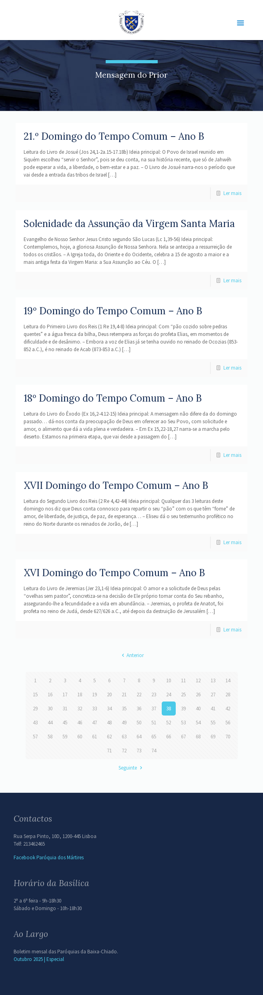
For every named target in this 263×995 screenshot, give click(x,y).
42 (227, 708)
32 (79, 708)
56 (227, 722)
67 (183, 736)
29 (35, 708)
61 (94, 736)
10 (168, 680)
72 (124, 750)
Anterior (131, 655)
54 (198, 722)
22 (139, 694)
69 (213, 736)
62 (109, 736)
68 (198, 736)
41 (213, 708)
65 (153, 736)
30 (50, 708)
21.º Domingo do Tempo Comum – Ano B (114, 136)
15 (35, 694)
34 (109, 708)
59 (64, 736)
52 (168, 722)
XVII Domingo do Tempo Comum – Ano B (116, 485)
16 (50, 694)
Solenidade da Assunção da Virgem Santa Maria (129, 223)
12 (198, 680)
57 (35, 736)
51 (153, 722)
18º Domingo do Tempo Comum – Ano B (113, 398)
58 (50, 736)
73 (139, 750)
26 (198, 694)
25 (183, 694)
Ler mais (232, 193)
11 (183, 680)
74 (153, 750)
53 (183, 722)
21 (124, 694)
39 (183, 708)
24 (168, 694)
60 (79, 736)
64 (139, 736)
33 (94, 708)
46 (79, 722)
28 (227, 694)
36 (139, 708)
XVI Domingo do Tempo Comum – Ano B (114, 573)
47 (94, 722)
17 (64, 694)
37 (153, 708)
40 (198, 708)
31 (64, 708)
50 (139, 722)
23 (153, 694)
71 (109, 750)
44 (50, 722)
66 (168, 736)
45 (64, 722)
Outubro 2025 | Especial (39, 959)
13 (213, 680)
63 (124, 736)
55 (213, 722)
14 (227, 680)
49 (124, 722)
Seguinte (131, 767)
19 (94, 694)
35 (124, 708)
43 (35, 722)
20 (109, 694)
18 (79, 694)
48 (109, 722)
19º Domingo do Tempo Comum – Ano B (113, 311)
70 (227, 736)
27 (213, 694)
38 (168, 708)
